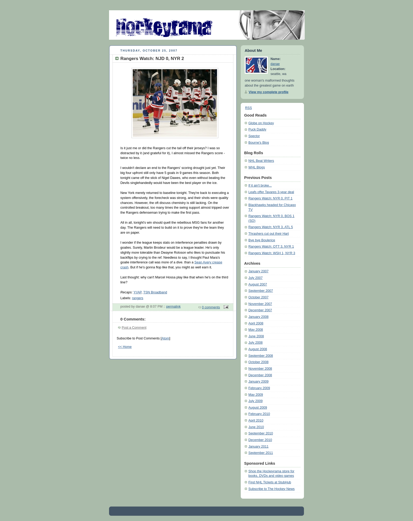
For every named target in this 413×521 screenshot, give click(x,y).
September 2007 (260, 291)
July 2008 (255, 342)
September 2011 (260, 453)
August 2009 (257, 407)
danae (275, 64)
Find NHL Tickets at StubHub (269, 482)
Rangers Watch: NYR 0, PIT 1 (270, 198)
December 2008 (260, 375)
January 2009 (258, 381)
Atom (165, 338)
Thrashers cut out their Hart (268, 234)
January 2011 (258, 446)
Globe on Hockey (261, 123)
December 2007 (260, 310)
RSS (248, 108)
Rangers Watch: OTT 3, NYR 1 (271, 246)
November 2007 (260, 304)
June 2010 (256, 427)
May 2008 (255, 330)
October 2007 (258, 297)
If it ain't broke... (260, 185)
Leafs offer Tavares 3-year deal (271, 192)
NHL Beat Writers (261, 161)
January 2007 (258, 271)
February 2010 (259, 414)
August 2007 (257, 284)
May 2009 (255, 395)
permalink (173, 306)
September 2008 (260, 356)
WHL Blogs (256, 167)
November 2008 (260, 368)
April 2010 (255, 420)
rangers (137, 298)
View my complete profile (268, 92)
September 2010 (260, 433)
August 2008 (257, 349)
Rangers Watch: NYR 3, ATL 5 (270, 227)
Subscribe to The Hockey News (271, 489)
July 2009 (255, 401)
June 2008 (256, 336)
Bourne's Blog (258, 142)
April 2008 (255, 323)
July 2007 (255, 278)
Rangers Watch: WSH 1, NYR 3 (271, 253)
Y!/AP (138, 292)
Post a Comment (134, 327)
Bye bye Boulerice (261, 240)
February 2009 (259, 388)
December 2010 (260, 440)
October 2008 (258, 362)
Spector (254, 136)
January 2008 (258, 317)
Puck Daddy (257, 129)
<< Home (125, 347)
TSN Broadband (155, 292)
